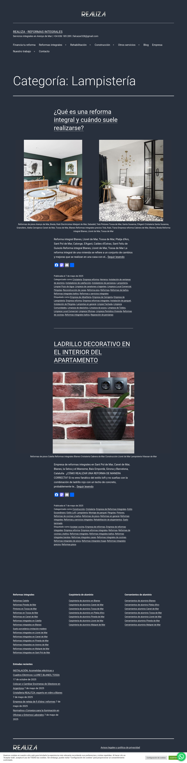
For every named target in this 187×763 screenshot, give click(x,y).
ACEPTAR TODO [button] (176, 758)
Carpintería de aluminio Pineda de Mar (86, 616)
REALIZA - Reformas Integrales (37, 32)
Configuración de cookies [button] (156, 758)
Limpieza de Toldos (116, 308)
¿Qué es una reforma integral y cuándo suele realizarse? (86, 120)
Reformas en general (109, 516)
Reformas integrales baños (66, 293)
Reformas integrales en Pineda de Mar (31, 640)
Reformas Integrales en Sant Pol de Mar (31, 652)
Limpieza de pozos (98, 308)
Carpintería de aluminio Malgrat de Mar (87, 624)
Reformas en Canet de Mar (25, 616)
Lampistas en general (86, 304)
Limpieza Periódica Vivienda (109, 311)
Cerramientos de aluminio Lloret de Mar (143, 616)
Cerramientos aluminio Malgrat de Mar (143, 624)
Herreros (104, 279)
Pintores (120, 512)
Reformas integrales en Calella (27, 620)
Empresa (157, 44)
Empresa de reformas (95, 527)
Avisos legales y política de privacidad (120, 747)
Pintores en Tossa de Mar (25, 609)
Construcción (102, 44)
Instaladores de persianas (104, 283)
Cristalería (77, 279)
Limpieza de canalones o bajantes (90, 286)
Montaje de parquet (98, 512)
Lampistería (122, 283)
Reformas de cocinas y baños (67, 516)
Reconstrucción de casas (74, 290)
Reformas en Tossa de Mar (25, 613)
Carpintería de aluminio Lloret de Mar (86, 620)
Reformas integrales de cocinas (111, 537)
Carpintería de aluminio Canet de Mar (86, 605)
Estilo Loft (71, 512)
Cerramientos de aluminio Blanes (140, 600)
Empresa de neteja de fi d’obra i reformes (34, 701)
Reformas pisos (69, 544)
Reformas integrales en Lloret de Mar (30, 632)
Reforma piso (93, 290)
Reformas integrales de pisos (67, 541)
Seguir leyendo (116, 256)
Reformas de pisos (90, 516)
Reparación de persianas (102, 315)
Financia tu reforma (24, 44)
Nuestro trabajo (22, 51)
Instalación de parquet (120, 300)
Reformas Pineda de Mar (24, 605)
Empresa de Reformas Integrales (111, 509)
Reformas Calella (21, 600)
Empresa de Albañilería (80, 297)
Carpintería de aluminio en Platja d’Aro (86, 613)
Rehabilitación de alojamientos (108, 519)
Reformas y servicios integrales (94, 293)
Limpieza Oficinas (87, 311)
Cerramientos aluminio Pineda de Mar (142, 620)
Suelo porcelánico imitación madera (29, 628)
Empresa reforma (91, 279)
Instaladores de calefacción (78, 283)
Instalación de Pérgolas (64, 304)
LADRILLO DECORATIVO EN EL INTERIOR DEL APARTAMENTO (92, 352)
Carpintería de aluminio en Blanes (84, 600)
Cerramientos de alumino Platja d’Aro (142, 605)
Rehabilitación (78, 44)
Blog (146, 44)
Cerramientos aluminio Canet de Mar (142, 609)
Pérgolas (58, 290)
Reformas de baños (119, 290)
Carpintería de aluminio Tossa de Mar (86, 609)
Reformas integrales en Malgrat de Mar (31, 648)
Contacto (44, 51)
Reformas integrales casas (83, 537)
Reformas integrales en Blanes (27, 624)
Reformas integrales (50, 44)
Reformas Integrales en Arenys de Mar (31, 644)
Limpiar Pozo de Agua (64, 286)
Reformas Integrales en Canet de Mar (30, 636)
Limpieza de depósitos (78, 308)
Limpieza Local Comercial (119, 286)
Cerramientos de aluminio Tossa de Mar (143, 613)
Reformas (104, 290)
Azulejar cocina (77, 527)
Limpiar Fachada (104, 304)
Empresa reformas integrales (96, 300)
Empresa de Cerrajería (102, 297)
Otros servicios (126, 44)
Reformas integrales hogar (94, 541)
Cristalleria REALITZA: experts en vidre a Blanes (37, 692)
